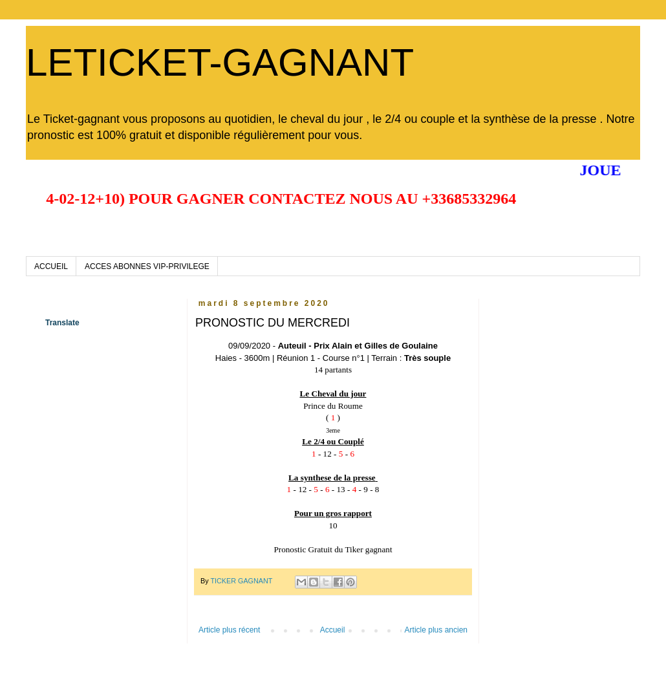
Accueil (332, 629)
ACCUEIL (51, 266)
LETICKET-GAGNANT (220, 62)
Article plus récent (229, 629)
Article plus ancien (436, 629)
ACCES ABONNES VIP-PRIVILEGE (147, 266)
